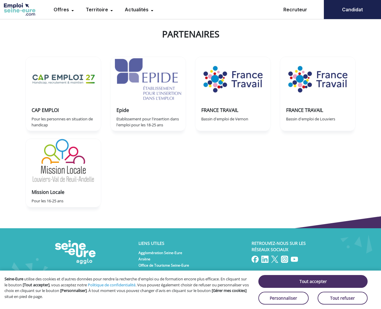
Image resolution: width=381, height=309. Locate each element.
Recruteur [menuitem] (295, 10)
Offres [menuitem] (62, 10)
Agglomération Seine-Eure (160, 252)
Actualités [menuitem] (137, 10)
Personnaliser (283, 298)
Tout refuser (342, 298)
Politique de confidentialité (111, 285)
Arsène (144, 259)
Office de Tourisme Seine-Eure (163, 265)
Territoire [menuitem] (97, 10)
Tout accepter (313, 281)
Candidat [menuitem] (352, 10)
